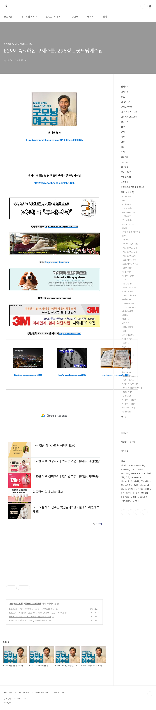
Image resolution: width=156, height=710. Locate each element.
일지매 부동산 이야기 (130, 384)
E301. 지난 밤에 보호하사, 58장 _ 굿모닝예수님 (32, 609)
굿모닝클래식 (127, 220)
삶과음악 (124, 122)
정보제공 (124, 167)
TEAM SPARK (128, 303)
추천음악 (147, 489)
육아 (123, 147)
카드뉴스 (125, 236)
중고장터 (124, 182)
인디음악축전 (127, 339)
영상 (123, 142)
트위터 (137, 512)
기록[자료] (125, 367)
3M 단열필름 (127, 208)
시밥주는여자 (127, 283)
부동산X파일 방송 (129, 287)
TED (124, 359)
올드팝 (128, 493)
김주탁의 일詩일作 (129, 117)
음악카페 (124, 157)
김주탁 (123, 465)
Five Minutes (128, 355)
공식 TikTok (59, 692)
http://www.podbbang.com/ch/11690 (54, 183)
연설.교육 (125, 351)
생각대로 (125, 200)
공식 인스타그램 (41, 692)
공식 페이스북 (24, 692)
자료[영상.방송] (16, 603)
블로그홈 (8, 16)
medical (124, 162)
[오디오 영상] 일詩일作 (131, 232)
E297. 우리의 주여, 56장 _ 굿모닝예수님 (28, 620)
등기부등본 (126, 411)
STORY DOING (129, 307)
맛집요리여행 (126, 107)
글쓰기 (90, 16)
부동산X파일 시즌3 (129, 248)
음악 (124, 331)
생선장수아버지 (128, 392)
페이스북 (123, 512)
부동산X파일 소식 (129, 256)
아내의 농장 (126, 196)
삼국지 (133, 469)
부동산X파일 (142, 497)
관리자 (106, 16)
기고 (124, 280)
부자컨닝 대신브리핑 (130, 244)
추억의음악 (125, 473)
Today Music (137, 477)
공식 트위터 (8, 692)
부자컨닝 (125, 240)
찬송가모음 (138, 489)
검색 (143, 6)
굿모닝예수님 (126, 501)
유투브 (144, 512)
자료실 (123, 416)
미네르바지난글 (127, 489)
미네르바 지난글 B (129, 404)
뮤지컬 (136, 481)
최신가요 (136, 493)
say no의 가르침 (128, 408)
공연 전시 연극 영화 (129, 112)
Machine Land (128, 212)
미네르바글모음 (127, 481)
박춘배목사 (125, 469)
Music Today (137, 473)
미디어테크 (126, 204)
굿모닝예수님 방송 (33, 603)
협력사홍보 (126, 216)
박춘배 (133, 497)
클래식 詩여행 (127, 327)
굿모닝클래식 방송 (129, 295)
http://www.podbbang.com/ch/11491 (72, 375)
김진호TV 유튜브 (54, 16)
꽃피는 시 (125, 319)
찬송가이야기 (139, 465)
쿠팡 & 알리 (126, 177)
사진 (123, 137)
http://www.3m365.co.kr (70, 333)
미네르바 (147, 473)
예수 (122, 477)
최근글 (123, 441)
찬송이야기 (144, 485)
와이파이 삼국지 (128, 276)
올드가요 (136, 501)
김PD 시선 (125, 102)
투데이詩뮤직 (127, 311)
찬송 (127, 477)
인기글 (132, 441)
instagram (126, 372)
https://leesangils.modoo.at (57, 262)
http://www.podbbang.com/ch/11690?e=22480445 (54, 140)
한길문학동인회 (128, 380)
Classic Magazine (130, 376)
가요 (122, 493)
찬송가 (140, 469)
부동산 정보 (126, 172)
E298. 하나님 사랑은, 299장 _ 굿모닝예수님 (30, 616)
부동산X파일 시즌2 (129, 252)
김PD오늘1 (126, 396)
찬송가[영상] (127, 268)
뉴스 (123, 97)
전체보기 (124, 86)
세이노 (130, 465)
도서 (123, 152)
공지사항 (124, 92)
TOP (149, 693)
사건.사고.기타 (127, 363)
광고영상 (125, 343)
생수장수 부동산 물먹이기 (132, 388)
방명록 (75, 16)
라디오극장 (126, 272)
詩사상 (125, 228)
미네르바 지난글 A (129, 400)
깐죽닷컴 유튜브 (29, 16)
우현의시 (125, 315)
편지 (123, 132)
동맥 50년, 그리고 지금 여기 (133, 187)
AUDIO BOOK (128, 224)
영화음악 (144, 493)
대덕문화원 (126, 299)
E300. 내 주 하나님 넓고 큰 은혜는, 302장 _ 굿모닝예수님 (36, 613)
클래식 (136, 485)
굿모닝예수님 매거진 (130, 264)
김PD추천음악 (126, 485)
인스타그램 (130, 512)
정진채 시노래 (127, 291)
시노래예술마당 (128, 335)
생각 (123, 127)
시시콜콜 (125, 323)
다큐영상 (125, 347)
